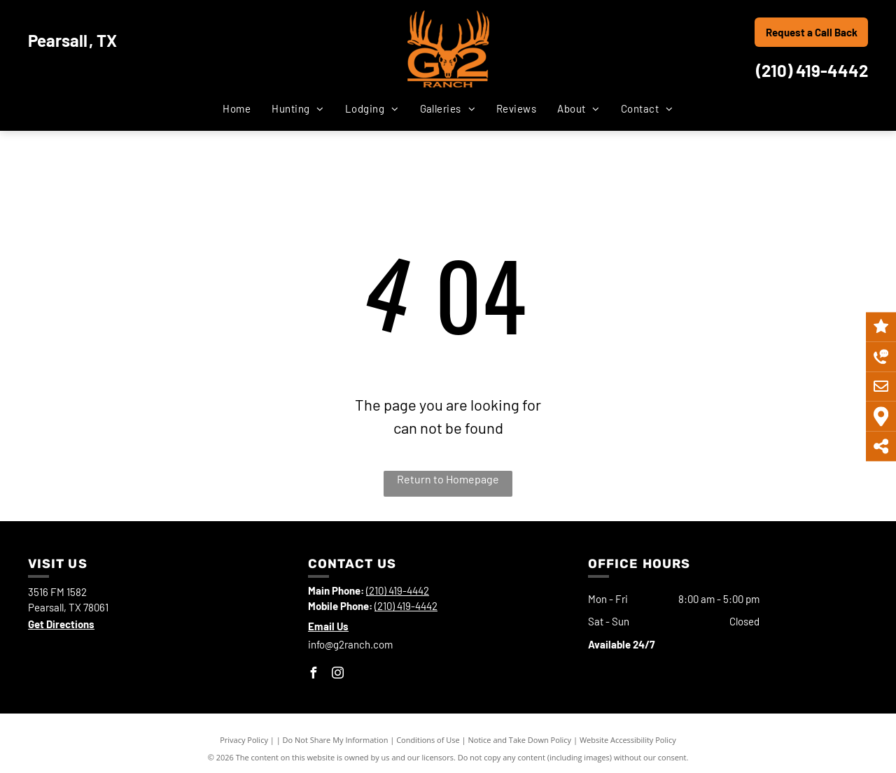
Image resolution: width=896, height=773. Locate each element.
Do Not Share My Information (335, 740)
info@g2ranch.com (350, 644)
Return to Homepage (448, 478)
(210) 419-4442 (812, 70)
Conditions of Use (428, 740)
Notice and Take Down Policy (520, 740)
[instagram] (338, 675)
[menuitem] (236, 108)
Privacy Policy (244, 740)
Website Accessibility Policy (628, 740)
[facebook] (313, 675)
